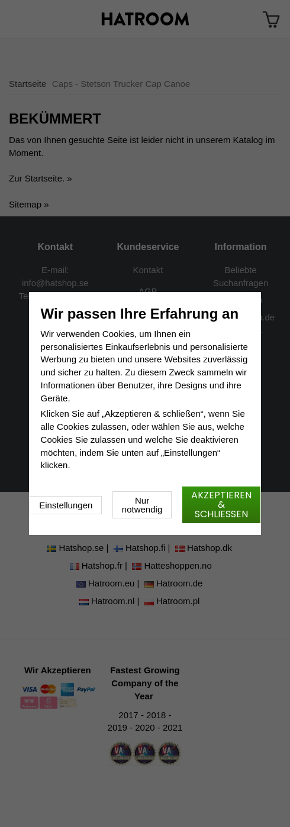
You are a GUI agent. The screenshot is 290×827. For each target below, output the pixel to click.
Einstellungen (65, 505)
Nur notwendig (142, 504)
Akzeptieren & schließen (221, 504)
